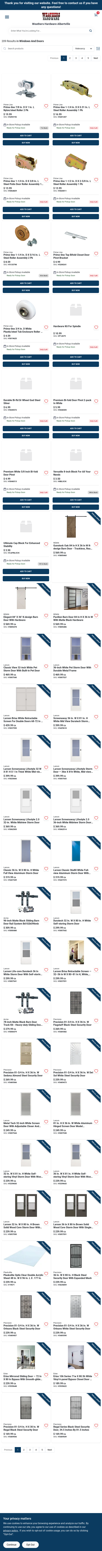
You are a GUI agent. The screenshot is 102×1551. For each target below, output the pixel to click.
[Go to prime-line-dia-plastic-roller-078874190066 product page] (26, 331)
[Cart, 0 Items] (95, 15)
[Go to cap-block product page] (26, 547)
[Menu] (7, 17)
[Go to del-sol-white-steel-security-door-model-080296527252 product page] (76, 1064)
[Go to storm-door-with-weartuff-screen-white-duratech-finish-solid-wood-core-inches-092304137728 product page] (76, 912)
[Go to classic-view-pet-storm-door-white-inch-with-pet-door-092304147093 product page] (26, 659)
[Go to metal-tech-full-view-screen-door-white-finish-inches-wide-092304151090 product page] (76, 1114)
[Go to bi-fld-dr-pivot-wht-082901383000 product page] (26, 475)
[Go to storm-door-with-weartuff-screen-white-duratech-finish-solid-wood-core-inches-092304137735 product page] (26, 962)
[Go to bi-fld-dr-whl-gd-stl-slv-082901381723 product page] (26, 404)
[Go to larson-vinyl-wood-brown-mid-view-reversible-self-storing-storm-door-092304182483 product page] (26, 1215)
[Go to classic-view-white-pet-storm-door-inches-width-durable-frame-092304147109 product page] (76, 659)
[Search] (91, 30)
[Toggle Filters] (98, 48)
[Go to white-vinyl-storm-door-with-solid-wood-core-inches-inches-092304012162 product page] (26, 1165)
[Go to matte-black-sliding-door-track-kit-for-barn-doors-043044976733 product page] (26, 1013)
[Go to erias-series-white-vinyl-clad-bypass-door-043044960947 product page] (76, 1367)
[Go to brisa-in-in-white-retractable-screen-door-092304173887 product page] (76, 962)
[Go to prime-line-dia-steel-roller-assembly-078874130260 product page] (26, 257)
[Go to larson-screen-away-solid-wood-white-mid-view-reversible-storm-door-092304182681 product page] (26, 810)
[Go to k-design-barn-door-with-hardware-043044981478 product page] (26, 608)
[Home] (51, 16)
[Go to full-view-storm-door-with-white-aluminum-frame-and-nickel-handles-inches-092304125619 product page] (76, 861)
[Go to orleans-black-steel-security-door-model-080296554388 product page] (26, 1317)
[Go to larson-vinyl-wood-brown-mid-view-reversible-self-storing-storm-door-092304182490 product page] (76, 1215)
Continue (11, 1544)
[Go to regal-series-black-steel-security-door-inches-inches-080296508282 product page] (26, 1418)
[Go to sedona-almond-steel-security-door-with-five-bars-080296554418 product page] (26, 1064)
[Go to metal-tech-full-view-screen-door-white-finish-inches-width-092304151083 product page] (26, 1114)
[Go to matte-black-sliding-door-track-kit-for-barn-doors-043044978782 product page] (26, 912)
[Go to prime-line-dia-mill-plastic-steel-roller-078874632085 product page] (26, 110)
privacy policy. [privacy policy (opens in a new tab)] (10, 1530)
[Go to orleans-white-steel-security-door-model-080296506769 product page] (76, 1317)
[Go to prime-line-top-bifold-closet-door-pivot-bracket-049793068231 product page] (76, 257)
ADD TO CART (26, 136)
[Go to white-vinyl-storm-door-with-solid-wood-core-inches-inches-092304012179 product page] (76, 1165)
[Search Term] (51, 31)
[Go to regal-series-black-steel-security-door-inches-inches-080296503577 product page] (76, 1418)
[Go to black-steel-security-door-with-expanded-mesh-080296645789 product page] (76, 1266)
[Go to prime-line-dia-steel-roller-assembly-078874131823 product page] (26, 183)
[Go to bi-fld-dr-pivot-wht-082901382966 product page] (76, 404)
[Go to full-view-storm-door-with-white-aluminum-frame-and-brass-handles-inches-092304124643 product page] (26, 861)
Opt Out (30, 1544)
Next (96, 58)
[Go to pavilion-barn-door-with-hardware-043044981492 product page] (76, 608)
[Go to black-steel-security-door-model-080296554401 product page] (76, 1013)
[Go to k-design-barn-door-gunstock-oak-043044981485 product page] (76, 547)
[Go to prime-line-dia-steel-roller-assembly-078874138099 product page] (76, 110)
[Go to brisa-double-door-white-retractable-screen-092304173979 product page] (26, 709)
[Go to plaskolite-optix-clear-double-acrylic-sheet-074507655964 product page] (26, 1266)
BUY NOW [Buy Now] (26, 143)
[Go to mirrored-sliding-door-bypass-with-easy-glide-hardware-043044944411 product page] (26, 1367)
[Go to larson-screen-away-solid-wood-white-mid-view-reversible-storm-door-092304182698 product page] (76, 810)
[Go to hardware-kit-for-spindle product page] (76, 331)
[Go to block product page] (76, 475)
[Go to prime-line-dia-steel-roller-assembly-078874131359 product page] (76, 183)
